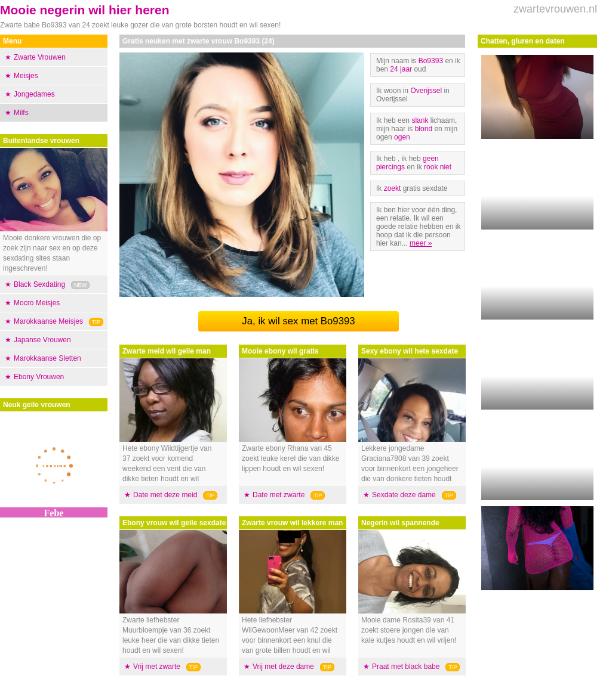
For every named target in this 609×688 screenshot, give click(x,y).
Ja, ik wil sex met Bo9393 (298, 321)
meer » (421, 243)
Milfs (21, 113)
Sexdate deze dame (404, 495)
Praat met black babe (405, 666)
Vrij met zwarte (156, 666)
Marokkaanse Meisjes (48, 321)
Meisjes (26, 76)
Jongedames (34, 94)
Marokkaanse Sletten (47, 358)
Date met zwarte (278, 495)
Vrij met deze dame (283, 666)
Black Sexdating (39, 284)
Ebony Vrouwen (39, 377)
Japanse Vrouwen (42, 340)
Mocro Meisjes (37, 303)
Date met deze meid (165, 495)
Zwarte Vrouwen (40, 57)
